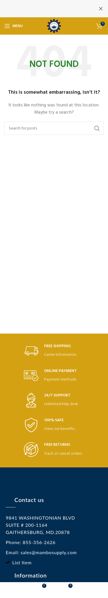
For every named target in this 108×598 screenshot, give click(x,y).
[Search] (54, 128)
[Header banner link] (45, 8)
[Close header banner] (101, 8)
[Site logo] (54, 26)
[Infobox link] (54, 351)
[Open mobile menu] (13, 26)
